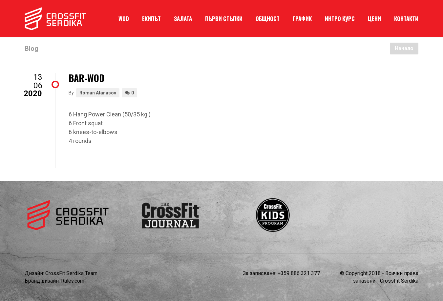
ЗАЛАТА (183, 18)
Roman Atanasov (97, 92)
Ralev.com (72, 281)
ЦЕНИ (374, 18)
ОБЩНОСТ (268, 18)
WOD (123, 18)
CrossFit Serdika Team (71, 273)
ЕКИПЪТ (151, 18)
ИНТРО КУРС (340, 18)
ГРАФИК (302, 18)
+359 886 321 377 (299, 273)
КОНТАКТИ (406, 18)
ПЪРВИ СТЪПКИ (224, 18)
